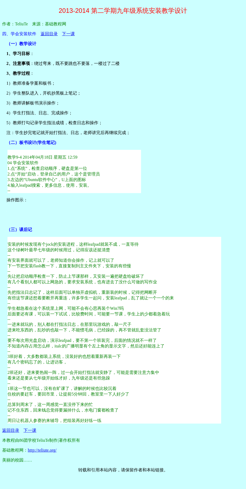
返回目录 (49, 34)
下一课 (68, 34)
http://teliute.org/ (42, 450)
